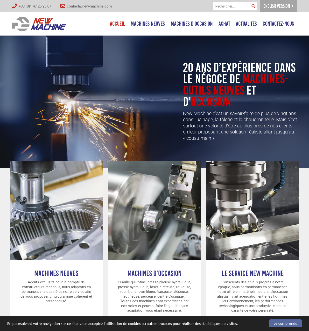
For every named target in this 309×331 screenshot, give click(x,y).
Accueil (117, 23)
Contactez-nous (278, 23)
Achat (224, 23)
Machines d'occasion (192, 23)
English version (278, 6)
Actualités (246, 23)
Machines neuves (148, 23)
